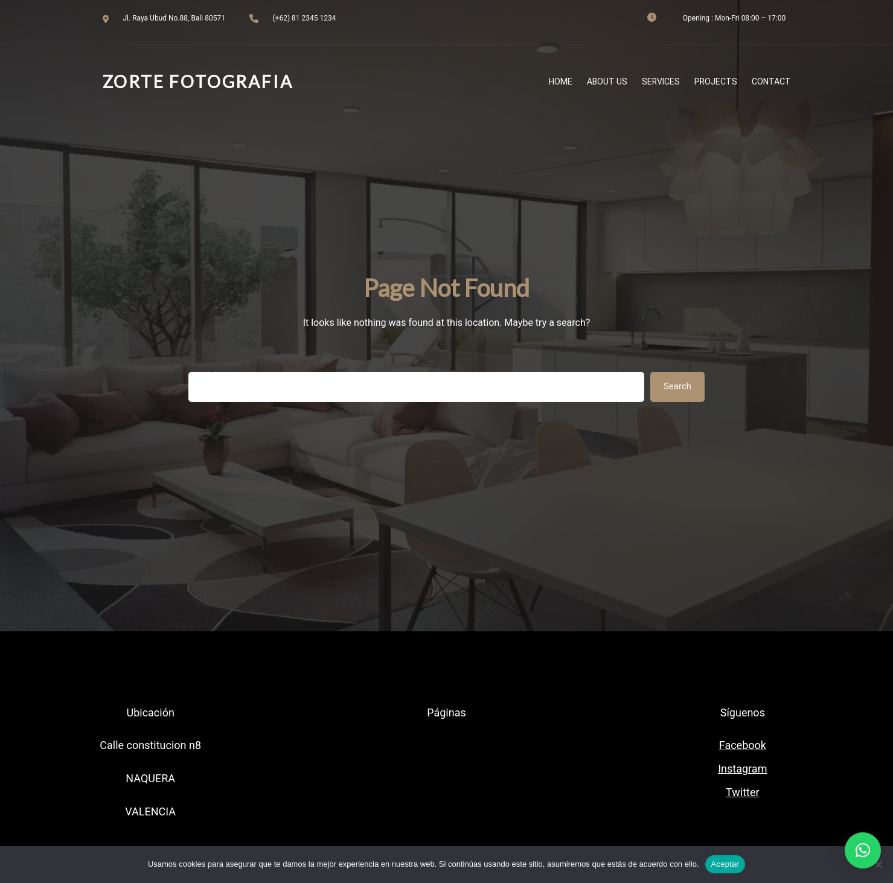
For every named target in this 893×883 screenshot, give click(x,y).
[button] (863, 850)
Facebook (742, 745)
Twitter (743, 792)
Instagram (742, 768)
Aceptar (725, 864)
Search (677, 386)
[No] (878, 864)
